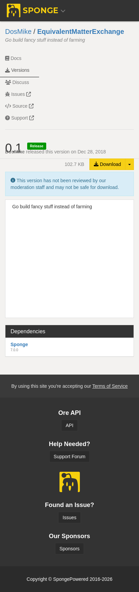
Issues (18, 94)
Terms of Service (109, 386)
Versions (17, 70)
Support (19, 118)
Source (19, 106)
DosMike (18, 31)
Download (107, 164)
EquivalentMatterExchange (80, 31)
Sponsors (69, 548)
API (69, 425)
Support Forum (69, 456)
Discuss (17, 82)
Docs (13, 58)
